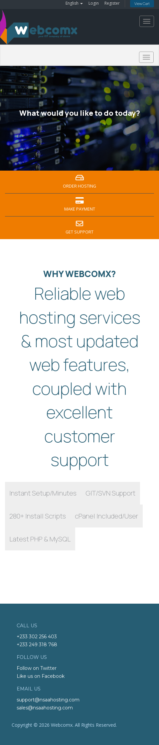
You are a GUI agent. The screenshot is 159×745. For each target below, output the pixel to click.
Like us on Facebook (41, 676)
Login (93, 3)
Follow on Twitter (37, 668)
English (74, 3)
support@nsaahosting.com (48, 700)
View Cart (142, 3)
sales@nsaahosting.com (45, 708)
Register (112, 3)
